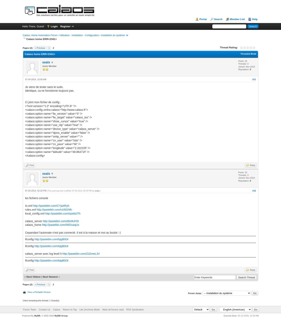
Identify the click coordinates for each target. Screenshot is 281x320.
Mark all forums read (113, 309)
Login (54, 26)
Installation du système (113, 35)
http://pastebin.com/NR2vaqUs (60, 224)
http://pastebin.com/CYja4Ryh (51, 205)
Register (65, 26)
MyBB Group (61, 316)
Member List (237, 19)
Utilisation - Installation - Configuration (79, 35)
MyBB (37, 316)
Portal (203, 19)
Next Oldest (33, 276)
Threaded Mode (248, 54)
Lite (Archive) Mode (89, 309)
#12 (254, 191)
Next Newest (50, 276)
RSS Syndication (135, 309)
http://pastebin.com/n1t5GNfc (54, 209)
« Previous (40, 48)
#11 (254, 79)
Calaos (56, 309)
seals (46, 62)
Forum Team (29, 309)
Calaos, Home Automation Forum (40, 35)
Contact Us (44, 309)
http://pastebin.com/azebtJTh (62, 213)
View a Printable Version (39, 292)
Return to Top (70, 309)
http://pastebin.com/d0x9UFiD (61, 221)
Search (218, 19)
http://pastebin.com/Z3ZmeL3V (81, 253)
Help (255, 19)
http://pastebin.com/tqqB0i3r (51, 239)
